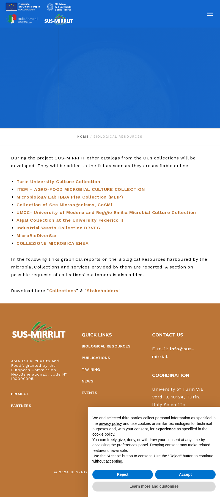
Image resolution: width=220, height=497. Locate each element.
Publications (96, 358)
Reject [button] (122, 474)
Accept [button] (185, 474)
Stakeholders (103, 290)
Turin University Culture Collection (58, 181)
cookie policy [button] (103, 434)
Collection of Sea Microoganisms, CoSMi (64, 204)
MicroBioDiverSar (36, 235)
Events (89, 393)
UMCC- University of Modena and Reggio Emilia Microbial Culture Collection (106, 212)
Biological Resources (106, 346)
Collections (62, 290)
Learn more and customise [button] (154, 486)
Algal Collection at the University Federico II (69, 220)
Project (20, 394)
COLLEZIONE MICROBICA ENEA (52, 243)
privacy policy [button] (110, 423)
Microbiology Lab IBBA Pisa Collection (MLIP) (69, 197)
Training (91, 370)
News (88, 381)
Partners (21, 406)
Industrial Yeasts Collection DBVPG (58, 227)
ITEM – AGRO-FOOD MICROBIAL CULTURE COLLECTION (80, 189)
